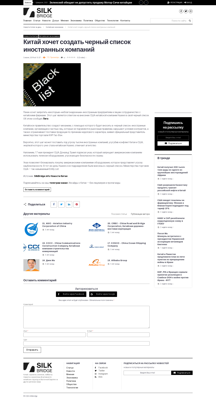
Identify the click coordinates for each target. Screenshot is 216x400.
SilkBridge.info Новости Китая (50, 176)
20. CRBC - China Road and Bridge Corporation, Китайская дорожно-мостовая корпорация (126, 226)
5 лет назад (48, 230)
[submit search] (190, 21)
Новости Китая (31, 36)
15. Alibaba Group (117, 260)
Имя (25, 331)
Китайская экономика (54, 27)
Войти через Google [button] (105, 294)
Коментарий (28, 304)
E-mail (90, 331)
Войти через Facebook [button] (73, 294)
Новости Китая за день (32, 27)
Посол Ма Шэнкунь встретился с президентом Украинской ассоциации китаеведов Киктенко (170, 239)
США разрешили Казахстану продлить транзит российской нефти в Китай (172, 188)
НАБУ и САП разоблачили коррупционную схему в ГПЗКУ (171, 221)
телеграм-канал (58, 183)
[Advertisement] (173, 69)
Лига (45, 118)
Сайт (25, 340)
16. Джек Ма (48, 260)
